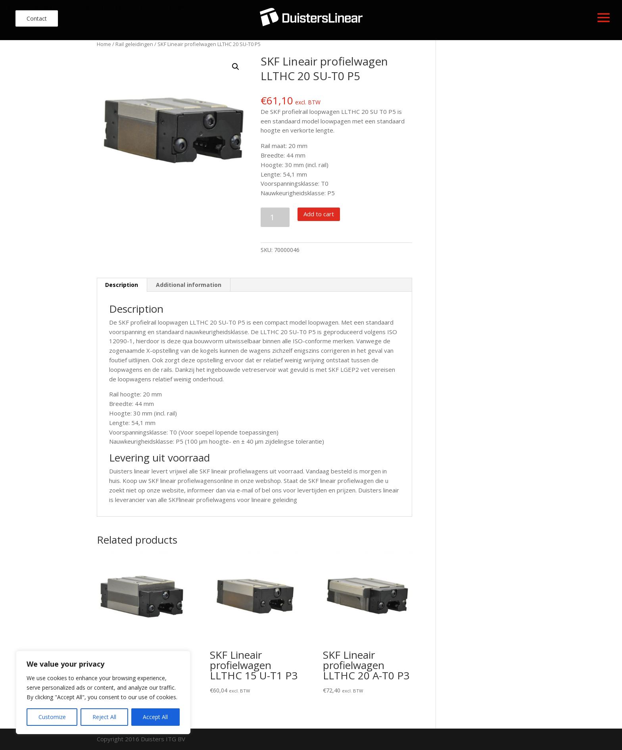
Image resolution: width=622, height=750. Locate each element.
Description (121, 284)
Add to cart (318, 214)
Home (104, 44)
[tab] (121, 285)
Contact (37, 18)
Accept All (155, 717)
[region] (103, 692)
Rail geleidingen (134, 44)
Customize (52, 717)
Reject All (104, 717)
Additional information (188, 284)
